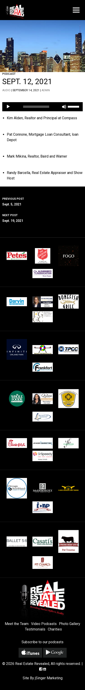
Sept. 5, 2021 (42, 201)
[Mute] (64, 106)
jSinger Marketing (49, 678)
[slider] (36, 107)
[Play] (8, 106)
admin (45, 90)
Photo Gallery (69, 624)
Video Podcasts (44, 624)
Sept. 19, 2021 (42, 218)
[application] (42, 106)
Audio (6, 90)
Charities (55, 629)
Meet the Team (17, 624)
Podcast (9, 73)
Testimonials (35, 629)
